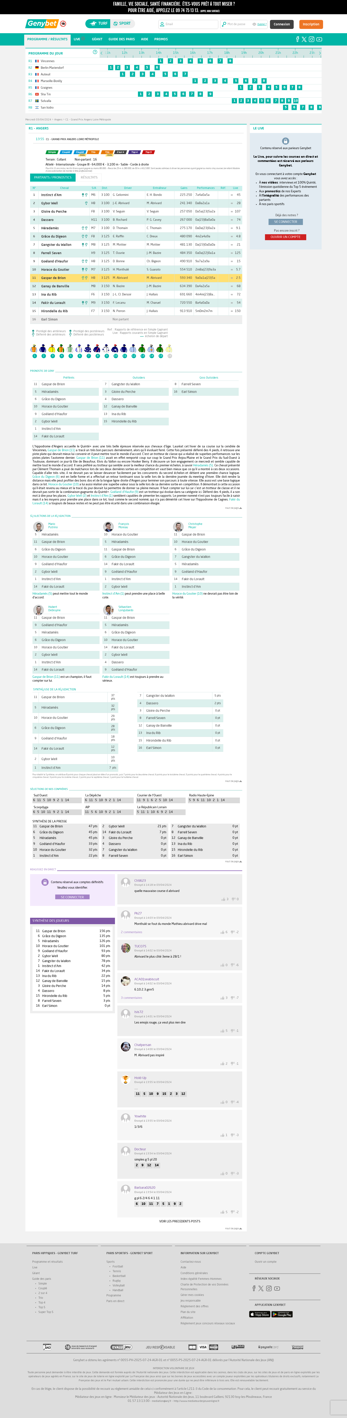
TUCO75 (140, 946)
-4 (237, 1102)
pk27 (138, 913)
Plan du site (188, 1312)
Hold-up (140, 1078)
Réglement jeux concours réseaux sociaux (208, 1323)
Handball (118, 1290)
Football (118, 1266)
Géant (36, 1273)
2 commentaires (131, 932)
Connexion (282, 24)
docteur (140, 1149)
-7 (237, 998)
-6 (237, 965)
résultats (89, 177)
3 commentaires (131, 998)
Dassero (47, 220)
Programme (113, 1295)
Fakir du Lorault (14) (115, 677)
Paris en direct (115, 1301)
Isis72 (138, 1012)
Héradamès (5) (203, 465)
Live (34, 1267)
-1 (237, 1031)
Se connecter (72, 897)
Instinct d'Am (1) (102, 495)
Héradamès (50, 228)
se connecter (285, 222)
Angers (58, 120)
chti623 (140, 880)
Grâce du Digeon (53, 236)
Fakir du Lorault (53, 303)
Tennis (117, 1271)
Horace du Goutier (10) (63, 484)
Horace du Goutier (55, 269)
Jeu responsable (191, 1300)
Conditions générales (194, 1273)
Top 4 (41, 1302)
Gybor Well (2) (77, 495)
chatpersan (142, 1045)
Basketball (119, 1276)
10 (296, 100)
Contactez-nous (191, 1262)
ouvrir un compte (286, 237)
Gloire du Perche (54, 211)
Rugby (117, 1281)
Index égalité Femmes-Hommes (201, 1279)
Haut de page (232, 508)
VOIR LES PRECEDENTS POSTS (179, 1221)
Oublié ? (262, 24)
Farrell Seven (51, 253)
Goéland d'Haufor (54, 261)
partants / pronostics (53, 177)
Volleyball (119, 1285)
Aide (183, 1267)
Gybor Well (49, 203)
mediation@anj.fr (161, 1401)
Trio (40, 1298)
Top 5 (41, 1307)
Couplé (42, 1288)
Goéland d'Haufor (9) (124, 492)
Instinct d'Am (51, 195)
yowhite (140, 1116)
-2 (237, 932)
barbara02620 (144, 1187)
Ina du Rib (49, 294)
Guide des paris (41, 1279)
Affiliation (187, 1318)
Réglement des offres (195, 1306)
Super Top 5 (45, 1312)
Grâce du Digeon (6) (46, 476)
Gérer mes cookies (192, 1295)
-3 (237, 1135)
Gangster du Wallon (56, 245)
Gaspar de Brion (53, 278)
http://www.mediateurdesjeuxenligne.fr (196, 1401)
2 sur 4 (42, 1293)
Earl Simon (49, 319)
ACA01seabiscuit (146, 979)
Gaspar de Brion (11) (61, 450)
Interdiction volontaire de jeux (173, 1368)
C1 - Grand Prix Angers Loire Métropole (88, 120)
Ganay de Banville (55, 286)
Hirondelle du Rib (54, 311)
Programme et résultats (47, 1262)
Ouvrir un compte (266, 1262)
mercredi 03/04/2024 (38, 120)
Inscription (311, 24)
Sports (110, 1262)
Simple (42, 1283)
